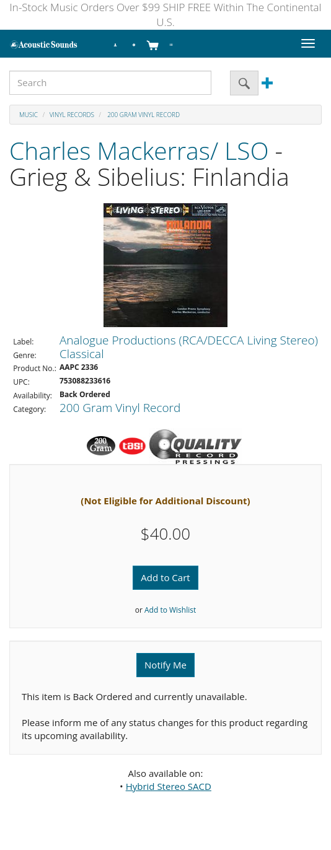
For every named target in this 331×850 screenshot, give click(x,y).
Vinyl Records (72, 114)
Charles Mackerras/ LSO (138, 150)
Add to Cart (165, 577)
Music (28, 114)
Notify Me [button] (165, 665)
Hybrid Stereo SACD (168, 786)
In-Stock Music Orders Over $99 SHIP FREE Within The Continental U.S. (166, 14)
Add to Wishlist (170, 610)
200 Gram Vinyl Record (143, 114)
